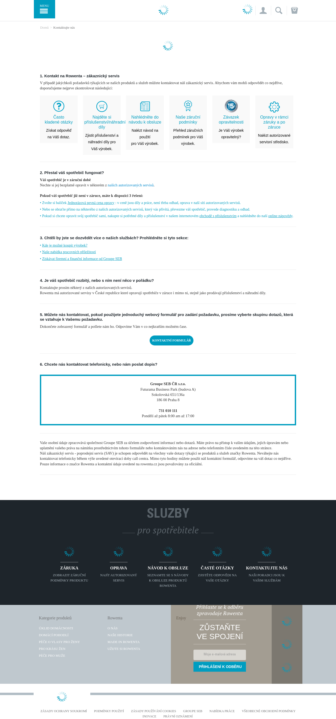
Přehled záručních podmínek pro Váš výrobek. (188, 130)
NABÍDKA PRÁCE (222, 711)
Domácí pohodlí (54, 635)
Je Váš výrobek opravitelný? (231, 127)
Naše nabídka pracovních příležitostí (69, 252)
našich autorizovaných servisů (131, 185)
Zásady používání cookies (153, 711)
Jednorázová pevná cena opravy (90, 203)
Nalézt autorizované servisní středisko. (274, 129)
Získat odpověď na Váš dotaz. (58, 127)
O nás (112, 628)
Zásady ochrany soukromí (63, 711)
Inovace (149, 716)
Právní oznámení (178, 716)
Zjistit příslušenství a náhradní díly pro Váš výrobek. (101, 133)
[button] (263, 10)
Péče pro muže (52, 655)
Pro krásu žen (52, 649)
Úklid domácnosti (56, 628)
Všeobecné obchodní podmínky (269, 711)
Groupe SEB (192, 711)
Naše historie (120, 635)
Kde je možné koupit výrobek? (64, 245)
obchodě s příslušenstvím (218, 216)
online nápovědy (280, 216)
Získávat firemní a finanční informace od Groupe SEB (82, 259)
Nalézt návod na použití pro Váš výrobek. (144, 130)
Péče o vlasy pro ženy (59, 642)
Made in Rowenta (123, 642)
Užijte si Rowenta (123, 649)
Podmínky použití (109, 711)
